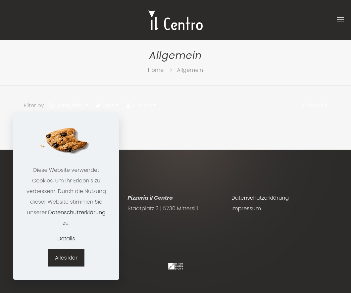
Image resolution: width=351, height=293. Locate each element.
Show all (313, 105)
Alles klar (66, 258)
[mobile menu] (340, 19)
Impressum (246, 208)
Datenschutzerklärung (260, 198)
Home (156, 70)
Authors (141, 105)
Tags (107, 105)
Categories (69, 105)
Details (66, 238)
